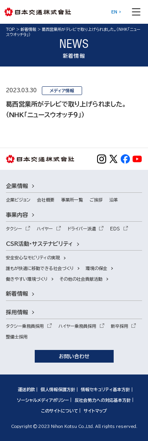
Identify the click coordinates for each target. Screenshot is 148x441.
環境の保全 (96, 268)
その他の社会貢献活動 (81, 279)
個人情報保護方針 (58, 389)
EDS (115, 228)
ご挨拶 (96, 200)
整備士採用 (17, 337)
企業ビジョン (18, 200)
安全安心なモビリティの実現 (33, 257)
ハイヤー (45, 228)
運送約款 (26, 389)
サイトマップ (95, 411)
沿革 (113, 200)
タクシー (14, 228)
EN (114, 12)
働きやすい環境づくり (27, 279)
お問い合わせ (74, 356)
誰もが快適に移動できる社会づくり (40, 268)
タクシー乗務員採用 (25, 326)
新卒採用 (119, 326)
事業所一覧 (72, 200)
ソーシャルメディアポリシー (43, 400)
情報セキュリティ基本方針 (105, 389)
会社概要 (45, 200)
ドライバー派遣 (81, 228)
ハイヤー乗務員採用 (77, 326)
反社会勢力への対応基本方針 (103, 400)
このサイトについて (59, 411)
